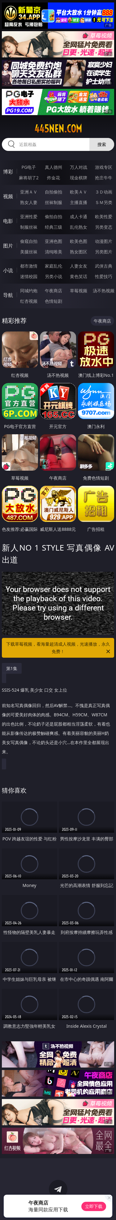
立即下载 (93, 1206)
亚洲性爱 (28, 216)
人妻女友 (78, 266)
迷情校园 (28, 276)
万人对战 (78, 167)
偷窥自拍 (28, 241)
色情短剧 (53, 301)
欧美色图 (78, 241)
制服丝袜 (28, 227)
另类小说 (53, 276)
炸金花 (53, 178)
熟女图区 (78, 252)
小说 (8, 270)
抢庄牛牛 (103, 178)
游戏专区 (103, 167)
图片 (8, 245)
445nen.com (58, 129)
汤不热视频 (103, 291)
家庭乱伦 (53, 266)
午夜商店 (53, 291)
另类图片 (103, 252)
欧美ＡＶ (78, 192)
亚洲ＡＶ (28, 192)
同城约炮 (28, 291)
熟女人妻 (28, 202)
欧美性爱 (103, 216)
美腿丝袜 (28, 252)
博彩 (8, 171)
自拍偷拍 (53, 192)
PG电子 (28, 167)
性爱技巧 (103, 276)
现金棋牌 (78, 178)
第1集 (11, 668)
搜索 (101, 144)
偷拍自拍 (53, 216)
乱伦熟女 (78, 227)
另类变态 (103, 227)
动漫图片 (103, 241)
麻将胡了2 (29, 178)
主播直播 (78, 202)
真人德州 (53, 167)
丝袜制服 (53, 202)
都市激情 (28, 266)
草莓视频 (78, 291)
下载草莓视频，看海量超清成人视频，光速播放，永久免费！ (58, 648)
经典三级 (53, 227)
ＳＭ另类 (103, 202)
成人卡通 (78, 216)
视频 (8, 196)
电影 (8, 221)
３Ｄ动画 (103, 192)
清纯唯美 (53, 252)
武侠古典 (103, 266)
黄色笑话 (78, 276)
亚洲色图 (53, 241)
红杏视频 (28, 301)
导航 (8, 295)
